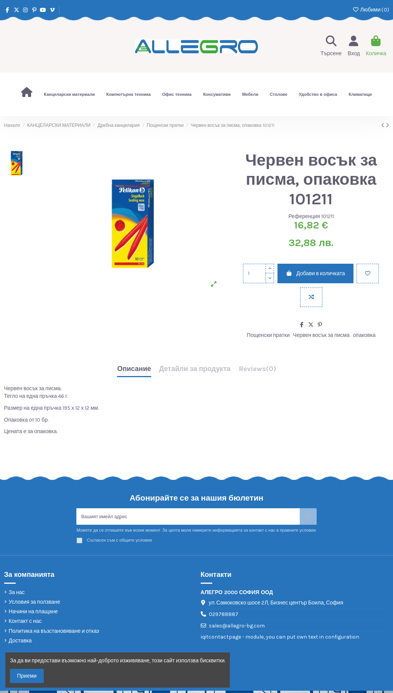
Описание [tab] (134, 369)
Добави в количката (315, 273)
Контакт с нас (25, 624)
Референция (304, 216)
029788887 (223, 616)
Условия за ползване (34, 604)
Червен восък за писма (321, 335)
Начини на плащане (33, 614)
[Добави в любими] (368, 273)
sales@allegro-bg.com (237, 628)
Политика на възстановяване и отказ (54, 633)
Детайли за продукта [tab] (195, 369)
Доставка (20, 643)
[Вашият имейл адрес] (188, 517)
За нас (17, 594)
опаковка (364, 335)
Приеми (27, 676)
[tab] (257, 370)
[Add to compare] (311, 297)
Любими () (370, 10)
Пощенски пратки (268, 335)
